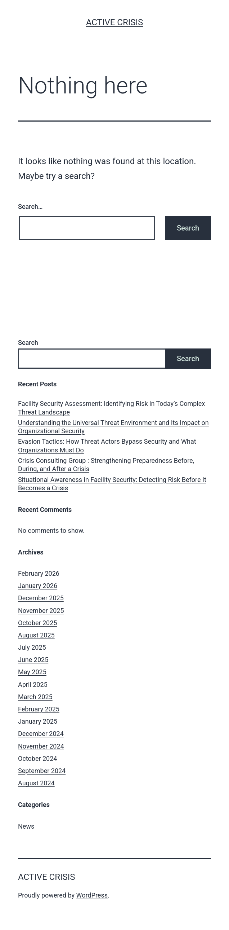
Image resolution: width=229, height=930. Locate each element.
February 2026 (38, 573)
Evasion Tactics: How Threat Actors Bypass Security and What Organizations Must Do (107, 445)
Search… (30, 206)
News (26, 826)
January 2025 (37, 721)
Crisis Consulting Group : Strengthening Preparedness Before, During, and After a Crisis (106, 465)
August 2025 (36, 635)
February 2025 (38, 709)
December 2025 (41, 598)
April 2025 (33, 684)
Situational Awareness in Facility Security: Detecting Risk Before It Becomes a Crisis (112, 484)
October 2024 (37, 758)
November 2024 (41, 746)
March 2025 (35, 697)
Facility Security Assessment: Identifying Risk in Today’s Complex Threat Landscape (111, 408)
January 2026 (37, 585)
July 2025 (32, 647)
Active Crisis (114, 22)
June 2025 (33, 659)
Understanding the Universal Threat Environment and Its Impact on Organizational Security (113, 427)
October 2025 (37, 623)
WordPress (92, 895)
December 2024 (41, 733)
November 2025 (41, 610)
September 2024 (42, 771)
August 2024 (36, 783)
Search (28, 342)
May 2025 (32, 672)
